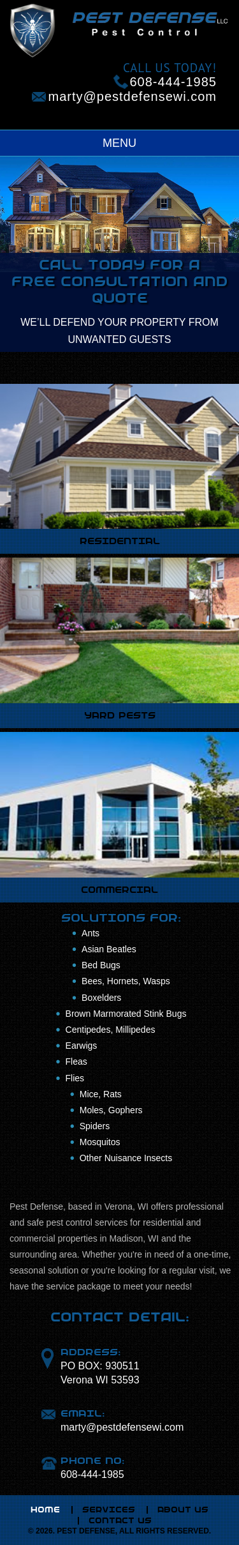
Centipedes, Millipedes (111, 1029)
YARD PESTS (120, 715)
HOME (45, 1509)
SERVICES (108, 1509)
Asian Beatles (109, 949)
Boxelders (101, 998)
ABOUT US (182, 1509)
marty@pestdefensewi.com (132, 96)
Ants (90, 933)
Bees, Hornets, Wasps (126, 981)
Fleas (76, 1061)
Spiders (95, 1126)
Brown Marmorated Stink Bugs (126, 1013)
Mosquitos (100, 1142)
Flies (75, 1078)
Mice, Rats (101, 1094)
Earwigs (82, 1045)
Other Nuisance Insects (126, 1158)
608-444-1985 (173, 82)
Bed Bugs (101, 965)
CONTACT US (120, 1520)
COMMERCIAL (119, 890)
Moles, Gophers (111, 1110)
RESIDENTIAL (120, 541)
